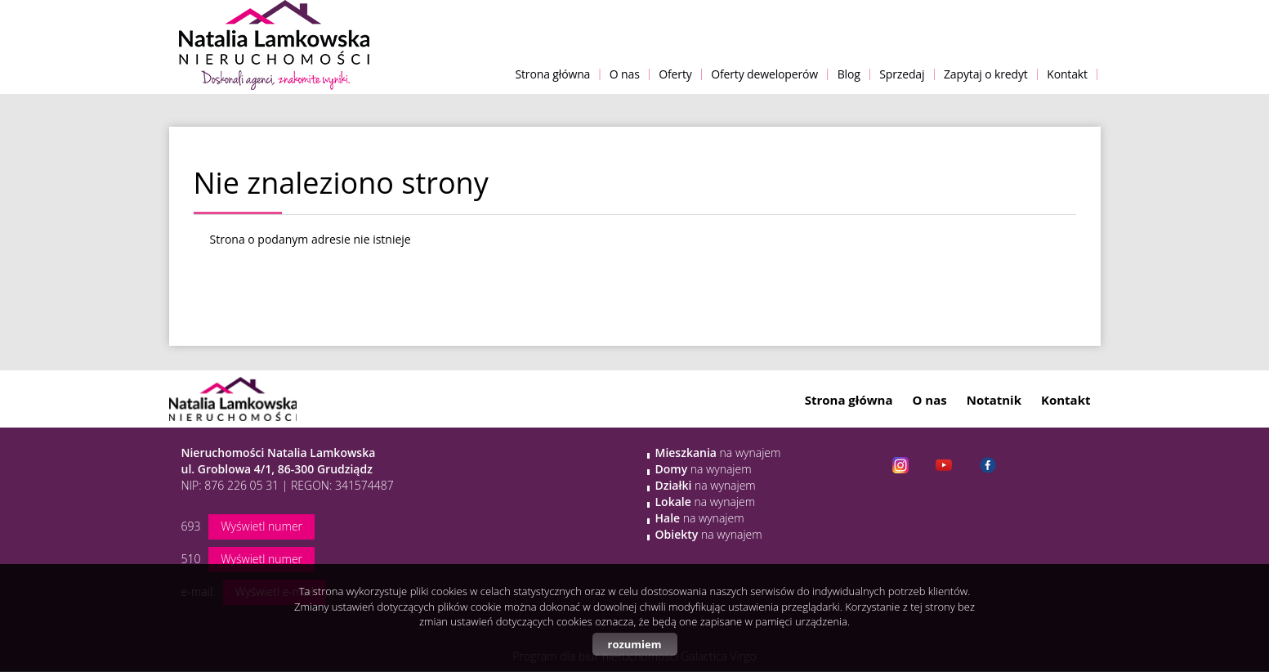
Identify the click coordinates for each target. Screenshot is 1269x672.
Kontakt (1067, 74)
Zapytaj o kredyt (986, 74)
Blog (849, 74)
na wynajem (718, 452)
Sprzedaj (901, 74)
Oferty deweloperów (764, 74)
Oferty (675, 74)
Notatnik (994, 400)
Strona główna (552, 74)
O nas (625, 74)
